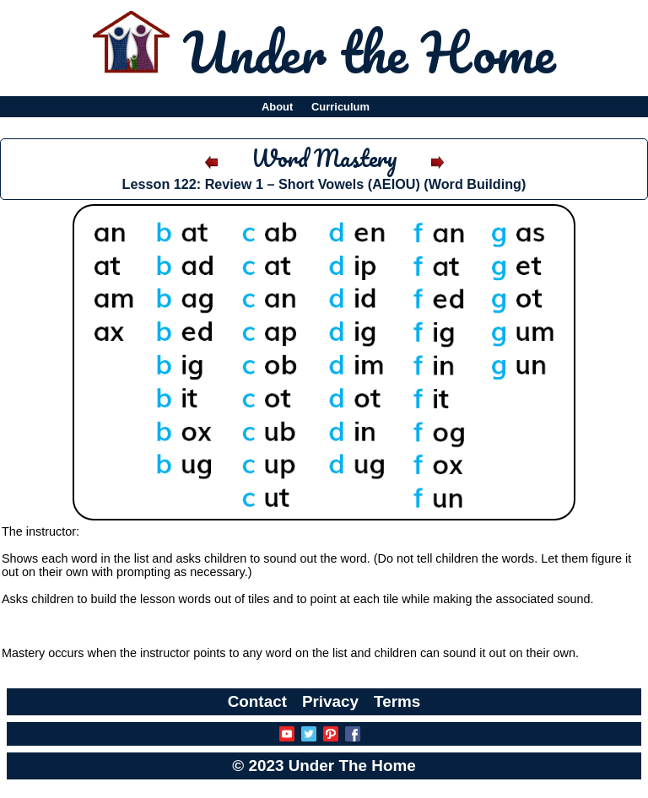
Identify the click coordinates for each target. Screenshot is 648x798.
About (277, 106)
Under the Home (369, 51)
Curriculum (340, 106)
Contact (257, 701)
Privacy (330, 701)
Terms (397, 701)
